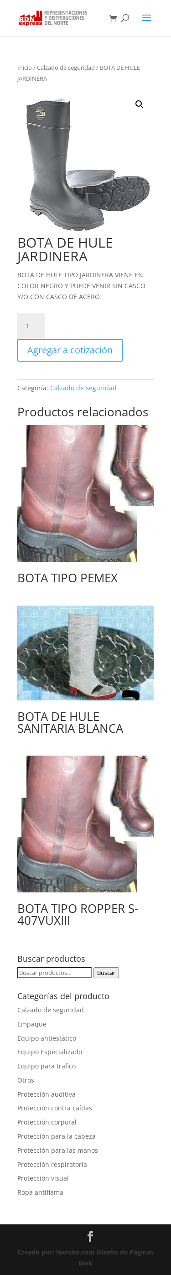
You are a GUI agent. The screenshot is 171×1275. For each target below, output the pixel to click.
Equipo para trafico (46, 1066)
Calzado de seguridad (66, 67)
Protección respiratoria (52, 1164)
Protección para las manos (57, 1150)
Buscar (106, 973)
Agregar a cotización (70, 350)
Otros (25, 1080)
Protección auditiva (46, 1094)
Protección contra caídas (54, 1108)
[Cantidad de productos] (31, 326)
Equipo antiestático (46, 1038)
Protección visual (43, 1178)
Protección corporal (47, 1122)
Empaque (32, 1024)
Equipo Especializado (49, 1051)
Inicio (24, 67)
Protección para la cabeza (56, 1136)
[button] (139, 104)
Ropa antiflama (40, 1192)
